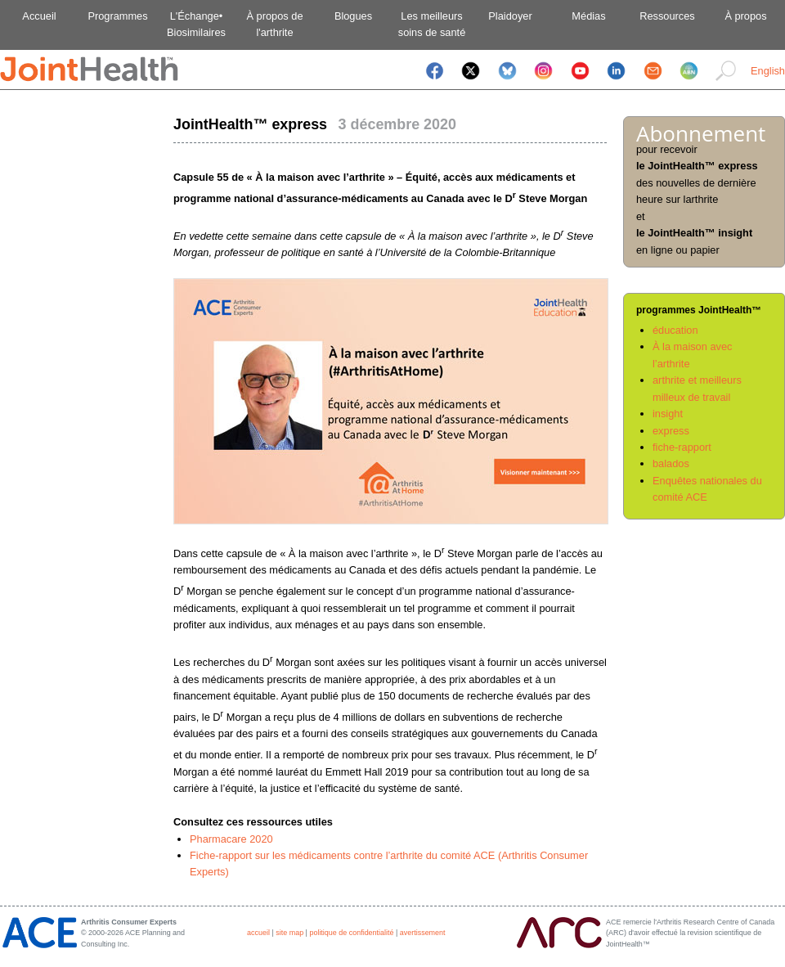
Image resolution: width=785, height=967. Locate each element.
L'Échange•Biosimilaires (196, 24)
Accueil (39, 16)
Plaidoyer (510, 16)
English (768, 71)
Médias (588, 16)
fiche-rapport (682, 447)
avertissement (423, 933)
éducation (675, 330)
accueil (258, 933)
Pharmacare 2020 (231, 839)
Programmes (117, 16)
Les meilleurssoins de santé (432, 24)
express (671, 431)
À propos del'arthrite (274, 24)
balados (671, 463)
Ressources (667, 16)
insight (668, 413)
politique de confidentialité (351, 933)
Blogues (353, 16)
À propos (745, 16)
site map (289, 933)
